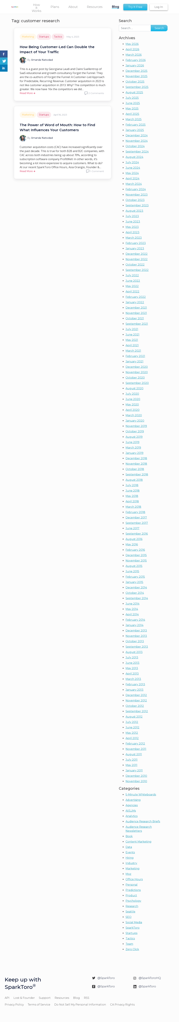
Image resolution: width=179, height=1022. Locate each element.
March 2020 (134, 415)
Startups (44, 36)
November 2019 (136, 426)
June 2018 (133, 490)
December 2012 (136, 695)
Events (130, 852)
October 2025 (135, 81)
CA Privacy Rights (122, 1004)
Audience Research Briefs (143, 821)
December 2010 (136, 775)
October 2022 (135, 264)
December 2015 (136, 555)
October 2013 (135, 641)
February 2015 (135, 576)
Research (132, 906)
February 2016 (135, 549)
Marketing (28, 36)
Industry (131, 863)
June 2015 (132, 571)
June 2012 (132, 727)
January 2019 (134, 453)
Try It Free (135, 7)
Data (129, 847)
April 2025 (132, 114)
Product (131, 895)
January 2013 (134, 689)
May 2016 (132, 544)
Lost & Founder (24, 997)
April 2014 (132, 614)
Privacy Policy (14, 1004)
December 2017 (136, 517)
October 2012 (135, 706)
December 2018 (136, 458)
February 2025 (136, 124)
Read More (27, 93)
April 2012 (132, 738)
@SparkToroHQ (150, 978)
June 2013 (132, 662)
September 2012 (137, 711)
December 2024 (137, 135)
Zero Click (132, 949)
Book (129, 836)
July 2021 (132, 329)
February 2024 (136, 189)
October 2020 (135, 377)
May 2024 (132, 173)
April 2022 (132, 291)
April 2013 (132, 673)
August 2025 (134, 92)
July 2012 (132, 722)
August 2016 (134, 539)
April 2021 (132, 345)
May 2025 (132, 108)
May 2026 (132, 44)
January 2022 (135, 302)
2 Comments (96, 93)
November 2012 (136, 700)
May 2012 (132, 732)
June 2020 (133, 399)
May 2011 (131, 765)
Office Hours (134, 879)
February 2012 (135, 743)
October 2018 (135, 469)
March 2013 (133, 679)
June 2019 (132, 442)
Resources (62, 997)
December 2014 (136, 587)
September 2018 (137, 474)
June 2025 (133, 103)
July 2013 (132, 657)
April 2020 (133, 410)
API (7, 997)
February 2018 (135, 512)
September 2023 (137, 205)
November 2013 (136, 636)
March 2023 (134, 237)
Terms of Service (39, 1004)
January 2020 (135, 420)
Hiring (130, 857)
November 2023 (137, 194)
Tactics (58, 36)
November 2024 (137, 140)
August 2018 (134, 479)
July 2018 (132, 485)
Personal (131, 884)
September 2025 (137, 87)
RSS (86, 997)
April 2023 (132, 232)
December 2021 (136, 307)
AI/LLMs (131, 810)
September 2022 (137, 270)
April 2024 (132, 178)
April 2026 (132, 49)
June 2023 (133, 221)
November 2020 (137, 372)
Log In (158, 7)
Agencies (132, 805)
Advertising (133, 800)
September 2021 (137, 323)
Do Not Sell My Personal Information (80, 1004)
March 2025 (134, 119)
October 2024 (135, 146)
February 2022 (136, 297)
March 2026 (134, 54)
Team (129, 943)
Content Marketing (138, 841)
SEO (128, 917)
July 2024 (132, 162)
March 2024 (134, 183)
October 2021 (135, 318)
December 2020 (137, 366)
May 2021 (132, 340)
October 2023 (135, 200)
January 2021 (134, 361)
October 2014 (135, 592)
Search (125, 20)
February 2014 (135, 619)
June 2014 (132, 603)
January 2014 (134, 625)
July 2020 (132, 393)
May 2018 (132, 496)
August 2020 (134, 388)
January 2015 (134, 582)
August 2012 (134, 716)
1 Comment (97, 171)
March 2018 (133, 506)
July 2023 (132, 216)
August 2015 (134, 566)
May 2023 (132, 227)
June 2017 (132, 528)
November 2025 (136, 76)
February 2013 (135, 684)
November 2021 (136, 313)
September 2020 (137, 383)
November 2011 (136, 749)
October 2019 (135, 431)
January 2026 (135, 65)
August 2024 (134, 157)
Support (45, 997)
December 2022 (137, 253)
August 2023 (134, 210)
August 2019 (134, 436)
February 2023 (136, 243)
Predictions (133, 890)
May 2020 (132, 404)
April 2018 (132, 501)
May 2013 (132, 668)
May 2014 (132, 609)
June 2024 (133, 167)
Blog (76, 997)
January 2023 (135, 248)
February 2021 (135, 356)
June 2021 (132, 334)
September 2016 (137, 533)
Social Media (134, 922)
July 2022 (132, 275)
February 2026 (136, 60)
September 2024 (137, 151)
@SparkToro (106, 978)
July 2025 (132, 97)
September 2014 (137, 598)
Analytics (131, 816)
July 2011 (131, 759)
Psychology (133, 900)
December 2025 (136, 70)
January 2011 (134, 770)
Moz (128, 874)
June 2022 (133, 280)
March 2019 (133, 447)
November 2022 (137, 259)
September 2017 (137, 523)
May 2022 (132, 286)
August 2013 (134, 652)
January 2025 (135, 130)
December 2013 (136, 630)
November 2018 (136, 463)
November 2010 (136, 781)
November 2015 (136, 560)
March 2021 (133, 350)
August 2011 (134, 754)
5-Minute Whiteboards (141, 794)
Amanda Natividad (42, 59)
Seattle (130, 911)
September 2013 (137, 646)
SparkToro (133, 927)
